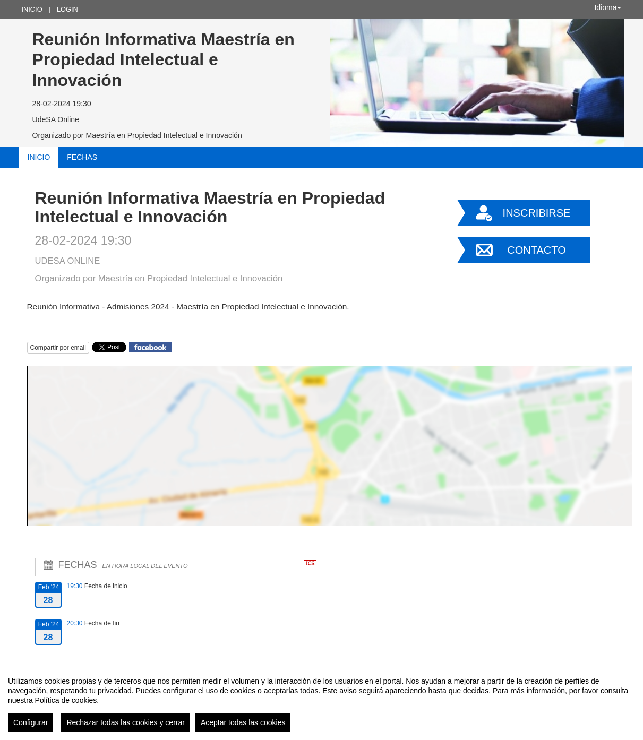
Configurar (30, 722)
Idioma (607, 7)
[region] (321, 700)
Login (67, 9)
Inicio (32, 9)
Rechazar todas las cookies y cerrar (125, 722)
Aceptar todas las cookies (243, 722)
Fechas (82, 157)
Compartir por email (58, 347)
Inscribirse (537, 213)
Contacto (536, 250)
